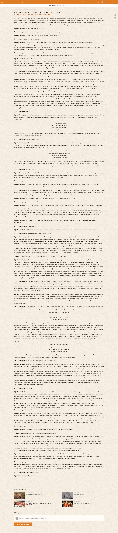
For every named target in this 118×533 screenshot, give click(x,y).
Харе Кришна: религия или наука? (82, 503)
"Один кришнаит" (62, 7)
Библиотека (46, 3)
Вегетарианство (18, 9)
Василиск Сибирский (79, 494)
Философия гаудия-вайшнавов (34, 494)
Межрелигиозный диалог (29, 9)
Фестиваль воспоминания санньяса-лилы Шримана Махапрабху (39, 503)
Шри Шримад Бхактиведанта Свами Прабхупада (34, 14)
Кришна (32, 3)
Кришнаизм (20, 3)
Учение (39, 3)
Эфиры (54, 3)
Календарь (68, 3)
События (60, 3)
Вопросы (76, 3)
